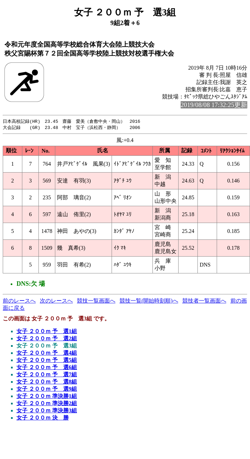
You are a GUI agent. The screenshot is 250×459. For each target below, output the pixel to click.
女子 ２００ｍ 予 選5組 (46, 361)
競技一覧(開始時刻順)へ (149, 301)
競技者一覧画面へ (204, 301)
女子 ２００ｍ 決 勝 (42, 418)
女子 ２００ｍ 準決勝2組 (46, 404)
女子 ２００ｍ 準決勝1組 (46, 397)
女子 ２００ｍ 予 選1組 (46, 332)
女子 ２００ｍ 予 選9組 (46, 389)
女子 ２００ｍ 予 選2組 (46, 339)
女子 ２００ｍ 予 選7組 (46, 375)
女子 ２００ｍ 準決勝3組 (46, 411)
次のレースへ (56, 301)
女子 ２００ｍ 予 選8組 (46, 382)
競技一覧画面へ (96, 301)
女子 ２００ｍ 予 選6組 (46, 368)
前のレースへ (19, 301)
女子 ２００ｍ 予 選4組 (46, 353)
